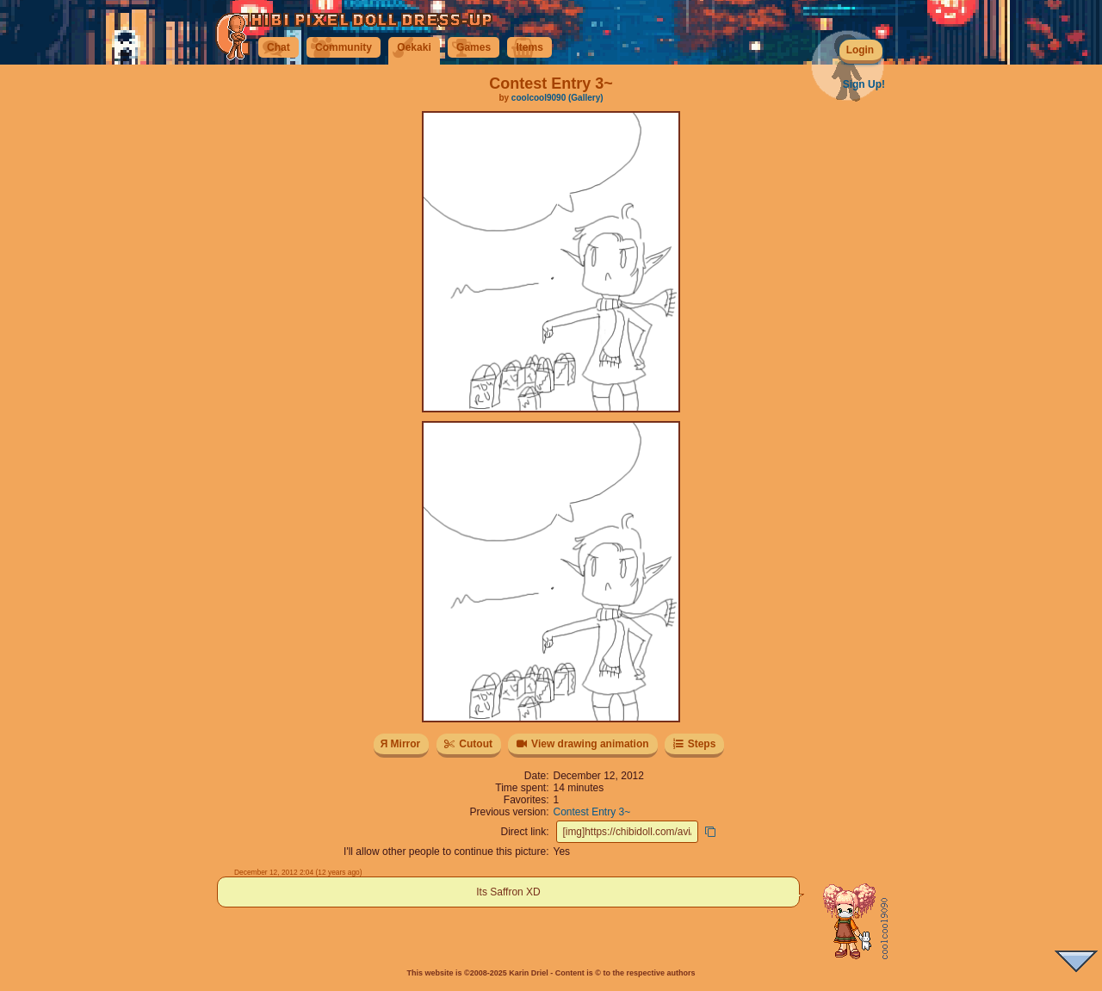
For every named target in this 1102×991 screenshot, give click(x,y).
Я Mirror (401, 744)
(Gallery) (586, 97)
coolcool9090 (538, 97)
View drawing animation (581, 744)
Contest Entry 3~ (592, 812)
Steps (693, 744)
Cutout (467, 744)
